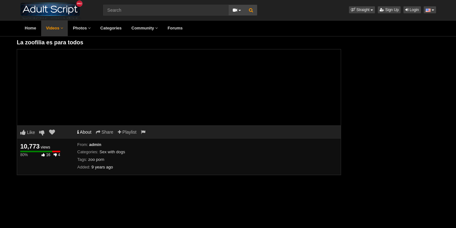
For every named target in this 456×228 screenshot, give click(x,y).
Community (144, 28)
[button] (362, 9)
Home (30, 28)
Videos (54, 28)
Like (27, 132)
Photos (82, 28)
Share (104, 132)
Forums (175, 28)
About (84, 132)
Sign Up (389, 10)
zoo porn (96, 159)
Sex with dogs (112, 151)
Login (412, 10)
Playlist (127, 132)
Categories (111, 28)
